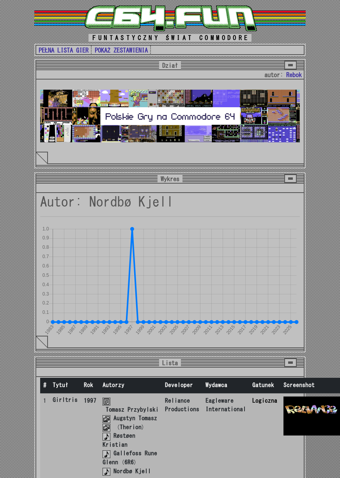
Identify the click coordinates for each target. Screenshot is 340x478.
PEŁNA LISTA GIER (64, 50)
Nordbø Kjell (132, 471)
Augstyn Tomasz (135, 418)
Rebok (294, 75)
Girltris (65, 400)
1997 (90, 401)
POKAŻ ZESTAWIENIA (121, 50)
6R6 (129, 462)
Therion (131, 427)
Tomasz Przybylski (132, 409)
